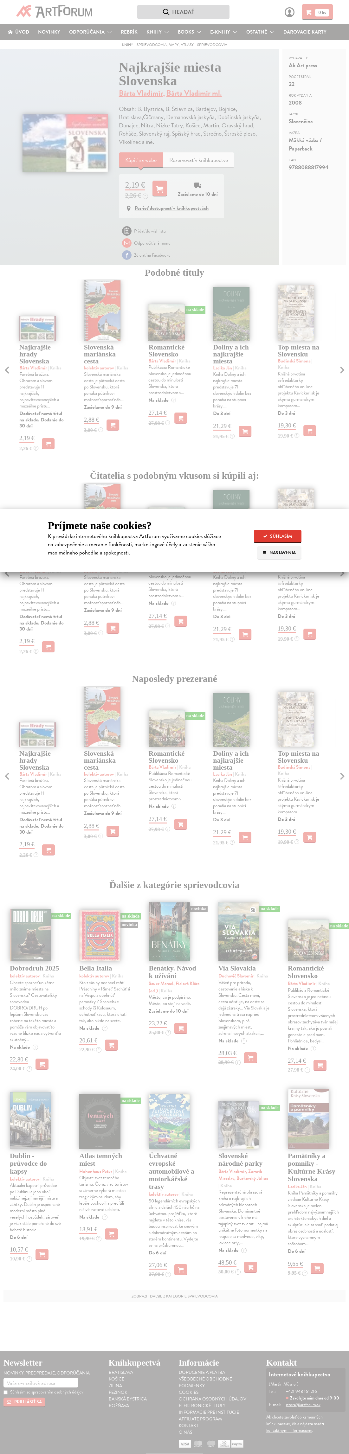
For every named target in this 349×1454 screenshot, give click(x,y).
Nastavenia (279, 552)
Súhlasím (277, 536)
